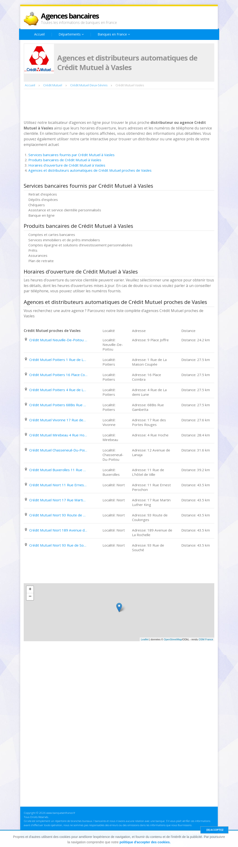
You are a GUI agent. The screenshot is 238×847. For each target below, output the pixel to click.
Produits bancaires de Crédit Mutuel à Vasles (64, 160)
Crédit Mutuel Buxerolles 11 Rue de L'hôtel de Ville (58, 469)
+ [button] (30, 589)
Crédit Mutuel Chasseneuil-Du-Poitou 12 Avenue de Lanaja (58, 450)
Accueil (39, 34)
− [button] (30, 596)
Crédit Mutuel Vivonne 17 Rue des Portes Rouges (58, 420)
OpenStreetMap (173, 639)
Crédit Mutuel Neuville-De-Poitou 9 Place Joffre (58, 340)
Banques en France (114, 34)
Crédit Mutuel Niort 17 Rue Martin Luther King (58, 500)
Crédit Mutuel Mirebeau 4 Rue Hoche (58, 435)
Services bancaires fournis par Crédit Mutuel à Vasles (71, 154)
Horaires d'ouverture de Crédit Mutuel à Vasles (66, 165)
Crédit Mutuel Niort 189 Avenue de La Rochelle (58, 530)
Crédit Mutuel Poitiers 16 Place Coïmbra (58, 374)
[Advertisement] (108, 105)
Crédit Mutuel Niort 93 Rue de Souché (58, 545)
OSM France (206, 639)
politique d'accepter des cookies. (145, 842)
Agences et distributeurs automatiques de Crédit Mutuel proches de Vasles (90, 170)
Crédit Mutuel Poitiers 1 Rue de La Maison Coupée (58, 359)
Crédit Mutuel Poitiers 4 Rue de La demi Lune (58, 389)
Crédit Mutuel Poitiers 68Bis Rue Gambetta (58, 405)
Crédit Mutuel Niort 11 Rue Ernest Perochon (58, 485)
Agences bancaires (70, 16)
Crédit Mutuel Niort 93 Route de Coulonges (58, 515)
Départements (71, 34)
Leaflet (145, 639)
